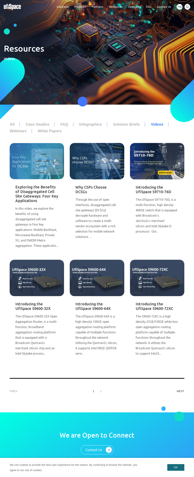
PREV (13, 391)
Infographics (90, 124)
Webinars (18, 131)
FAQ (64, 124)
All (12, 124)
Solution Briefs (126, 124)
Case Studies (37, 124)
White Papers (50, 131)
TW (180, 6)
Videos (157, 124)
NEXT (180, 391)
